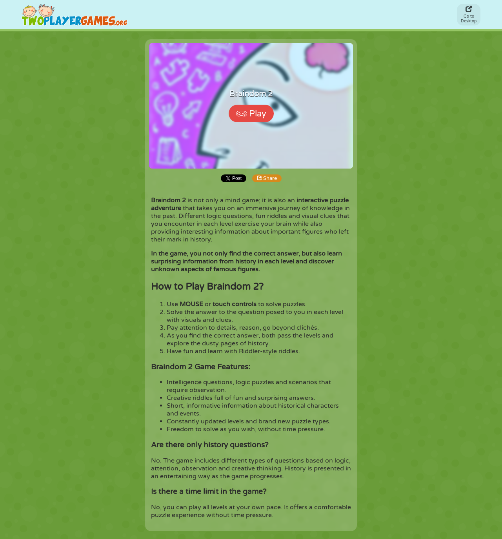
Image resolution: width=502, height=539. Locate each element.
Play (251, 113)
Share (267, 178)
